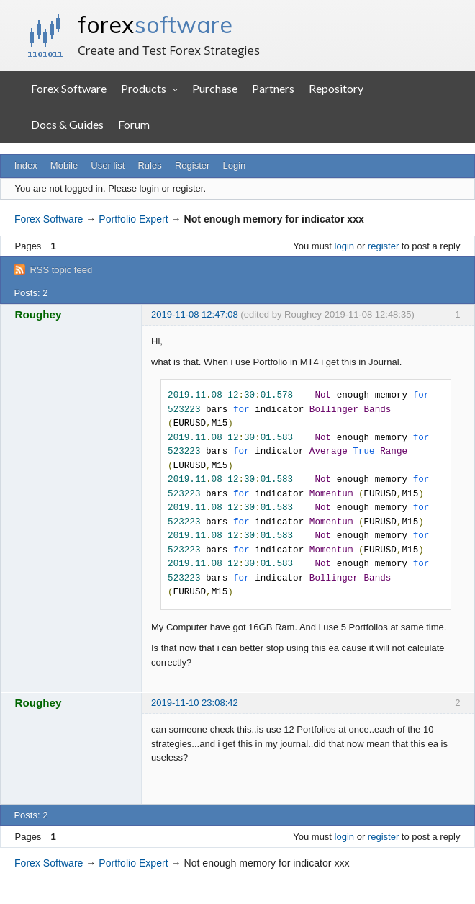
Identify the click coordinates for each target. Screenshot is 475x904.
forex (155, 24)
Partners (273, 88)
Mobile (64, 165)
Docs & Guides (67, 124)
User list (108, 165)
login (344, 246)
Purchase (215, 88)
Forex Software (69, 88)
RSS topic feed (61, 269)
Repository (336, 88)
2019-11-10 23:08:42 (194, 702)
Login (234, 165)
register (383, 246)
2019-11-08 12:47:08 (194, 314)
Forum (134, 124)
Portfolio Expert (133, 219)
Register (192, 165)
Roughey (38, 314)
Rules (149, 165)
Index (25, 165)
